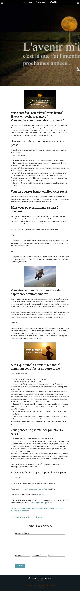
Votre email (36, 555)
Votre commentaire (22, 533)
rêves (27, 511)
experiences (36, 508)
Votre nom (19, 555)
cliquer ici (40, 495)
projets (21, 511)
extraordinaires (47, 508)
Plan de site (40, 588)
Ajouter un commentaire (22, 517)
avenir (21, 508)
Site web (51, 555)
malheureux (58, 508)
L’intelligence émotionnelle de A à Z (34, 489)
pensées (15, 511)
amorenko (40, 581)
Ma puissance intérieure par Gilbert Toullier (40, 2)
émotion (28, 508)
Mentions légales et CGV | (46, 585)
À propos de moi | (31, 585)
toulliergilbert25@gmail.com (42, 503)
